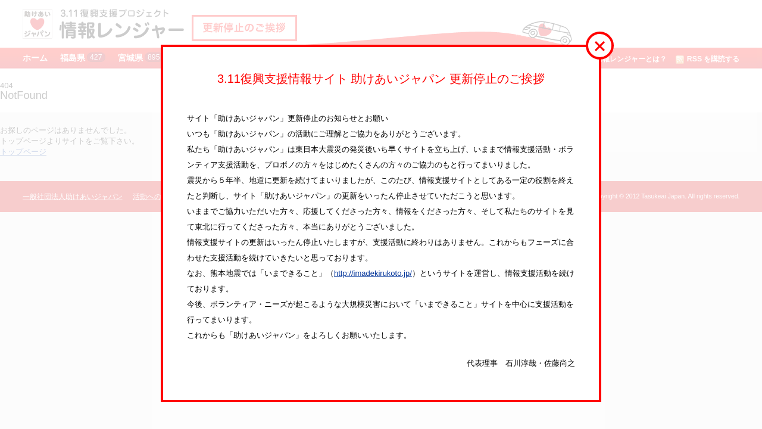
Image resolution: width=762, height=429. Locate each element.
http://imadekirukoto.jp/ (373, 273)
